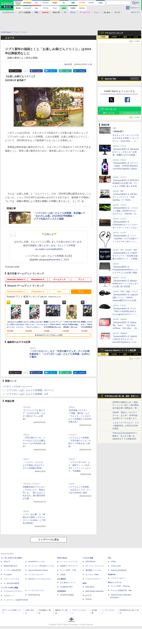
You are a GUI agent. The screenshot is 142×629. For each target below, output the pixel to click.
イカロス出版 (88, 558)
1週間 (125, 37)
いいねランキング (130, 113)
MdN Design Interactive (94, 591)
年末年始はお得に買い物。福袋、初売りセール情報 (122, 397)
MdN (84, 583)
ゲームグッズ (59, 279)
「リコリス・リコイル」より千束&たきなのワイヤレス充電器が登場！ (34, 465)
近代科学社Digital (67, 595)
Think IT (7, 562)
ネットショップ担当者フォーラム (41, 566)
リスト (25, 71)
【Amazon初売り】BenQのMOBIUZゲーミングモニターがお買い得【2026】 (125, 284)
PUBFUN (111, 575)
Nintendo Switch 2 (16, 279)
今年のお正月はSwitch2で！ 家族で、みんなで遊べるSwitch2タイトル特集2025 (125, 436)
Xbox (59, 291)
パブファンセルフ (118, 578)
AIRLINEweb (90, 562)
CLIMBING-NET (66, 587)
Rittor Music (62, 558)
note (67, 71)
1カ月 (136, 37)
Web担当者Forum (10, 566)
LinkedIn (82, 71)
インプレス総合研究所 (12, 570)
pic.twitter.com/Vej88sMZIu (49, 249)
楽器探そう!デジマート (69, 566)
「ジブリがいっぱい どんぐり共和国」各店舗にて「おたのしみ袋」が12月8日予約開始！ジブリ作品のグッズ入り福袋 (59, 216)
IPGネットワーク (114, 583)
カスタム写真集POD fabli (121, 590)
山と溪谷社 (61, 579)
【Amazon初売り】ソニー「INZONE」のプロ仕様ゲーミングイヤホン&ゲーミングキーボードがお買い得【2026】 (125, 241)
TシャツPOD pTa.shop (120, 586)
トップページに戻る (48, 539)
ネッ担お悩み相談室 (11, 583)
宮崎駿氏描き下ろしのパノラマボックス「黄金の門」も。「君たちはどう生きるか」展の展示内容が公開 (34, 493)
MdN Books (89, 587)
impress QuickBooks (119, 570)
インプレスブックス (36, 590)
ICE (109, 558)
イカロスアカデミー (93, 579)
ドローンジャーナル (11, 579)
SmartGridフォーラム (36, 562)
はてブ (52, 71)
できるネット (9, 596)
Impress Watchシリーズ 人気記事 (120, 350)
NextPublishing (34, 595)
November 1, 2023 (59, 259)
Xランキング (110, 109)
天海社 (113, 562)
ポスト (17, 71)
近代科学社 (61, 591)
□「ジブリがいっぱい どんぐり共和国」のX (25, 394)
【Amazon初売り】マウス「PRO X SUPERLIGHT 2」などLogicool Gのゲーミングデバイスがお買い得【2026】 (125, 314)
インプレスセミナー (36, 575)
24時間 (114, 37)
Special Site (110, 79)
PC (65, 12)
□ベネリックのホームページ (17, 386)
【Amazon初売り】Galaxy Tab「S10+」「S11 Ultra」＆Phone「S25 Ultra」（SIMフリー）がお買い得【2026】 (125, 328)
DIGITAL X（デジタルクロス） (40, 579)
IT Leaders (8, 575)
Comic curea (116, 566)
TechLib (88, 599)
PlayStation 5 (37, 279)
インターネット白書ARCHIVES (16, 600)
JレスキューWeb (92, 575)
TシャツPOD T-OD (68, 570)
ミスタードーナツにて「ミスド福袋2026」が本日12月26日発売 (125, 426)
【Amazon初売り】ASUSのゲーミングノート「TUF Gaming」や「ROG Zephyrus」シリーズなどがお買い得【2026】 (125, 200)
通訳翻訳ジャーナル (93, 570)
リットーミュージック (69, 562)
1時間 (103, 37)
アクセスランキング (114, 33)
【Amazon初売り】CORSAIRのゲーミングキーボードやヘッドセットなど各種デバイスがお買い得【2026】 (125, 228)
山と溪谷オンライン (68, 583)
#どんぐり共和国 (66, 245)
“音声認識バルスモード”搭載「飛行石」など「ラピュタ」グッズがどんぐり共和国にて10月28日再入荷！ (79, 416)
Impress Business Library (38, 570)
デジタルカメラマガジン (13, 591)
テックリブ (87, 596)
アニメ (81, 279)
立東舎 (62, 575)
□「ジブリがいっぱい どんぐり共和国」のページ (28, 390)
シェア (38, 71)
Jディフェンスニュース (94, 566)
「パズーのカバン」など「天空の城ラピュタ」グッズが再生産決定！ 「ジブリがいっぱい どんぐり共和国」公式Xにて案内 (59, 354)
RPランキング (108, 113)
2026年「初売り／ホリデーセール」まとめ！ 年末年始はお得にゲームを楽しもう (124, 415)
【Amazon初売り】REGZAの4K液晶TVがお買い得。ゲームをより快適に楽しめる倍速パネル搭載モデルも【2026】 (125, 186)
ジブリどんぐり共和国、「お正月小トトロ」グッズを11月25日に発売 (79, 490)
